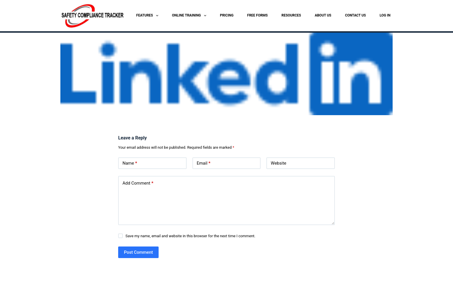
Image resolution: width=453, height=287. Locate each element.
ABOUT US (323, 15)
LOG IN (385, 15)
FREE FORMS (257, 15)
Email (204, 163)
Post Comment (138, 252)
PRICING (226, 15)
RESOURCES (291, 15)
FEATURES (148, 15)
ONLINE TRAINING (190, 15)
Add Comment (137, 183)
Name (129, 163)
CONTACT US (355, 15)
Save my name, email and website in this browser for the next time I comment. (190, 236)
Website (278, 163)
